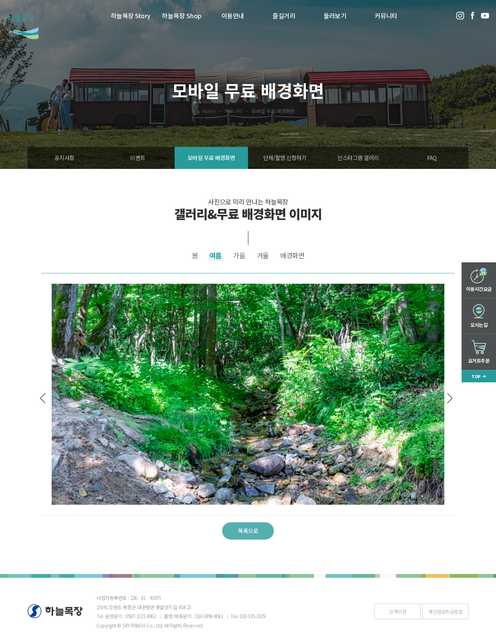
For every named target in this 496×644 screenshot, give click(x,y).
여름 (215, 255)
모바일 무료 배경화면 (272, 111)
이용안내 (232, 15)
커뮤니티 (386, 15)
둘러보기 (334, 15)
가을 (239, 255)
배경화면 (292, 255)
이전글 (45, 398)
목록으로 (248, 530)
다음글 (447, 398)
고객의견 (397, 611)
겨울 (263, 255)
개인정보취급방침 (445, 611)
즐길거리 (283, 15)
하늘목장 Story (131, 15)
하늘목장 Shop (182, 15)
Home (208, 111)
